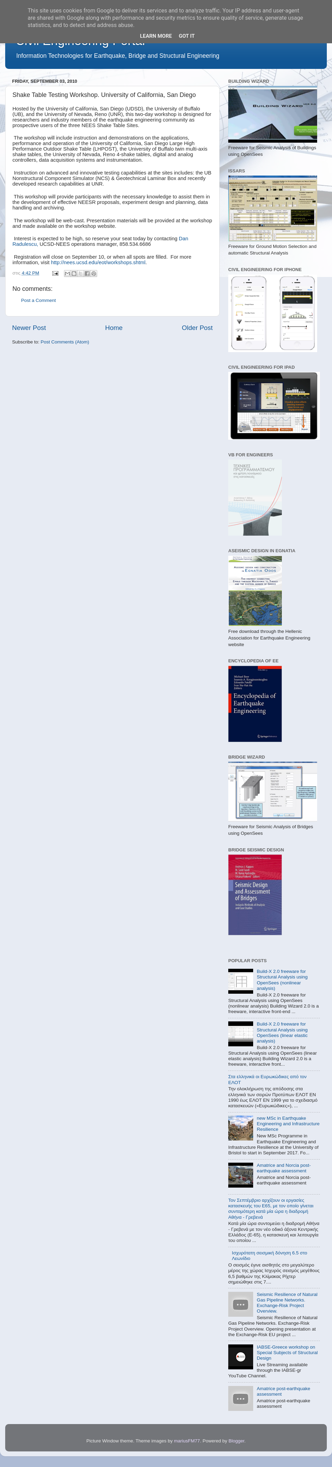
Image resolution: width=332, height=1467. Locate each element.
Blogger (237, 1440)
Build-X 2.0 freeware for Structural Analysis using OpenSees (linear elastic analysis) (282, 1032)
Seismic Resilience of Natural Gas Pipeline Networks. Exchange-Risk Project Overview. (287, 1303)
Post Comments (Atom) (65, 342)
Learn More (156, 36)
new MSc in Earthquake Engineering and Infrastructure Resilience (288, 1124)
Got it (187, 36)
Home (113, 327)
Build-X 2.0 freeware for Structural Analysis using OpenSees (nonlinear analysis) (282, 980)
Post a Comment (38, 300)
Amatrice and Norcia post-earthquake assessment (284, 1168)
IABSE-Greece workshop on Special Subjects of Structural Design (287, 1352)
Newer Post (29, 327)
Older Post (197, 327)
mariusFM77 (187, 1440)
